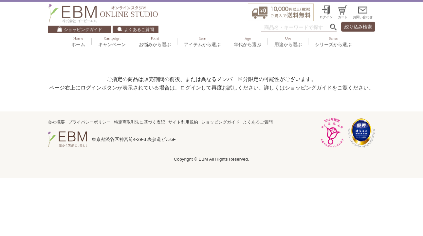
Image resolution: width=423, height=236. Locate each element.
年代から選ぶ (247, 32)
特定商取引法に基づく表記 (139, 122)
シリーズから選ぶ (333, 32)
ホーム (78, 32)
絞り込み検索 (358, 16)
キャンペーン (112, 32)
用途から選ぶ (288, 32)
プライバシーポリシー (89, 122)
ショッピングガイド (83, 19)
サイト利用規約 (183, 122)
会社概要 (56, 122)
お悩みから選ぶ (155, 32)
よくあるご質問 (139, 19)
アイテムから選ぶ (202, 32)
